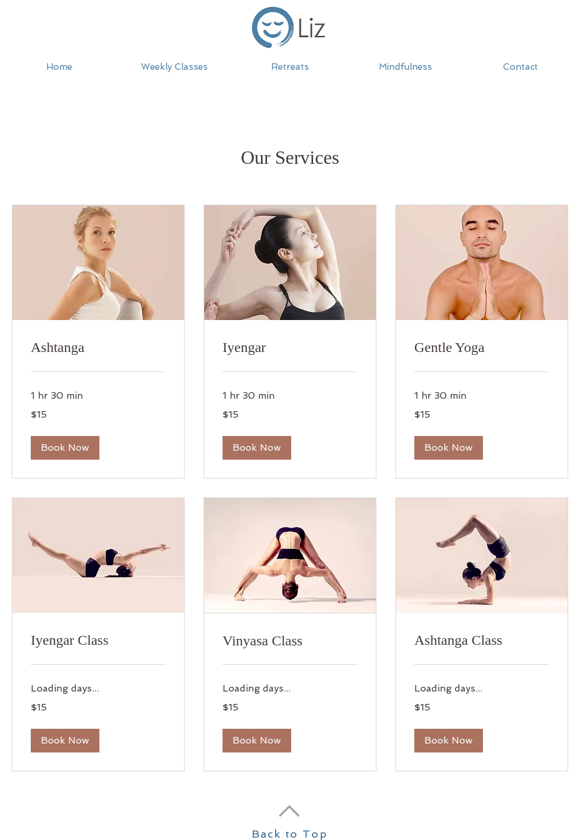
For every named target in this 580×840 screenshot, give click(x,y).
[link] (98, 347)
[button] (289, 67)
